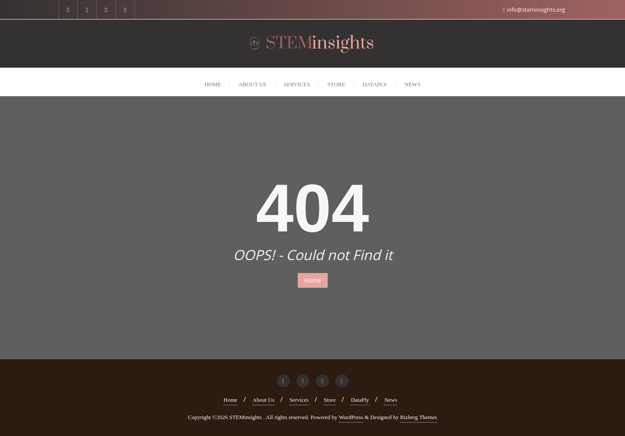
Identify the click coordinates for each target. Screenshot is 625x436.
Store (330, 400)
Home (312, 280)
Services (299, 400)
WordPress (351, 417)
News (390, 400)
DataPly (360, 400)
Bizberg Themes (418, 417)
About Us (263, 400)
